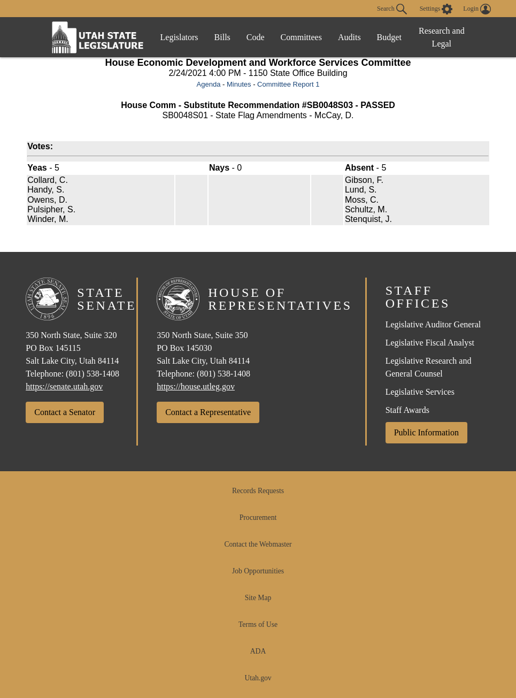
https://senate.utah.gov (64, 386)
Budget (389, 37)
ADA (258, 651)
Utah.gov (257, 678)
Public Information (426, 432)
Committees (301, 37)
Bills (222, 37)
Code (256, 37)
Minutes (239, 84)
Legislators (179, 37)
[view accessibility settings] (436, 9)
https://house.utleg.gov (196, 386)
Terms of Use (258, 624)
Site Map (258, 598)
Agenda (209, 84)
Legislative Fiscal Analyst (430, 342)
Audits (349, 37)
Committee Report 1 (288, 84)
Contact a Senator (64, 412)
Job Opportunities (258, 571)
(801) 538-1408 (92, 373)
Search (392, 9)
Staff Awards (407, 410)
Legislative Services (420, 391)
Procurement (258, 517)
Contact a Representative (208, 412)
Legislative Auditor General (433, 324)
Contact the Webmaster (257, 544)
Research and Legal (442, 37)
